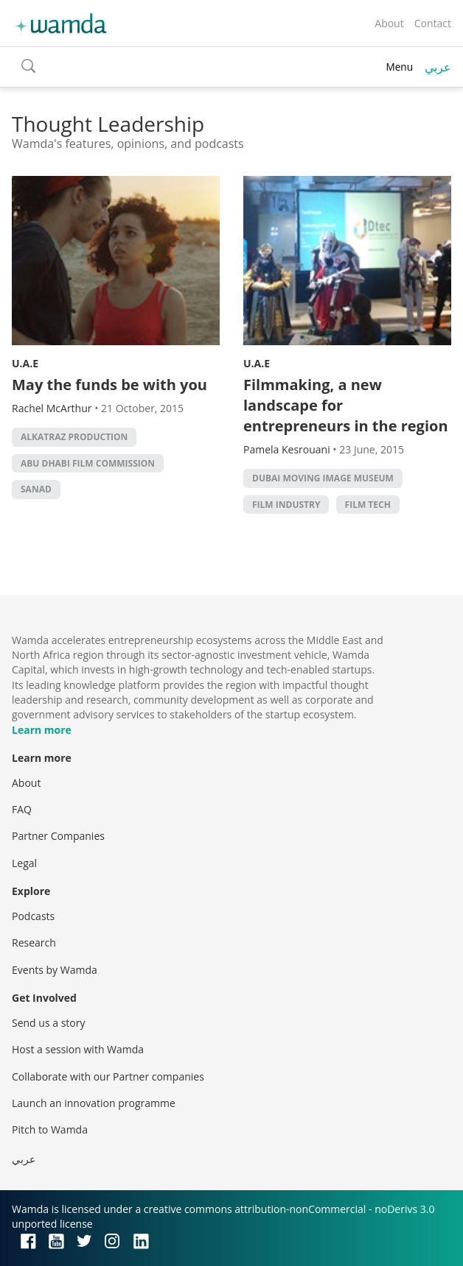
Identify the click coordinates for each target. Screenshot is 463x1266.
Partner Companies (58, 836)
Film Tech (368, 504)
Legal (24, 863)
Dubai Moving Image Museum (323, 478)
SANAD (36, 489)
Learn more (42, 730)
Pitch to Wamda (50, 1129)
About (389, 23)
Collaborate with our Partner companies (108, 1076)
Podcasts (33, 916)
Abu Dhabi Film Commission (88, 463)
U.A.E (25, 363)
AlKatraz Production (74, 437)
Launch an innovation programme (93, 1103)
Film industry (286, 504)
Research (34, 943)
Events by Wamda (54, 970)
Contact (432, 23)
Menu (399, 67)
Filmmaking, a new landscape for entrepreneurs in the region (345, 405)
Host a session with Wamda (78, 1049)
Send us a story (48, 1023)
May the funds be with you (109, 385)
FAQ (22, 809)
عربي (438, 67)
